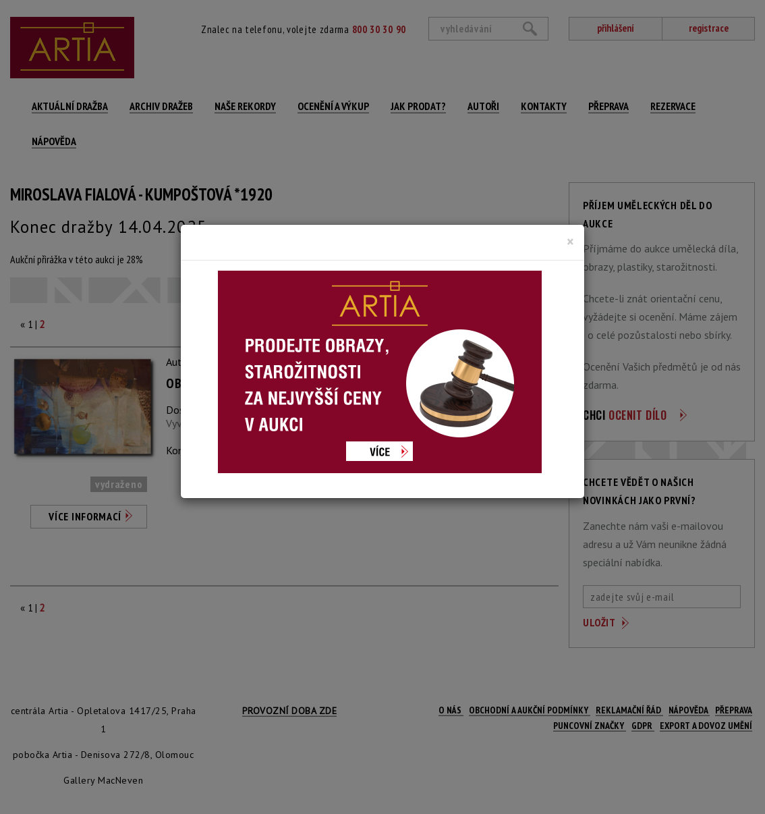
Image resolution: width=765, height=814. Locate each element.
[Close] (570, 242)
